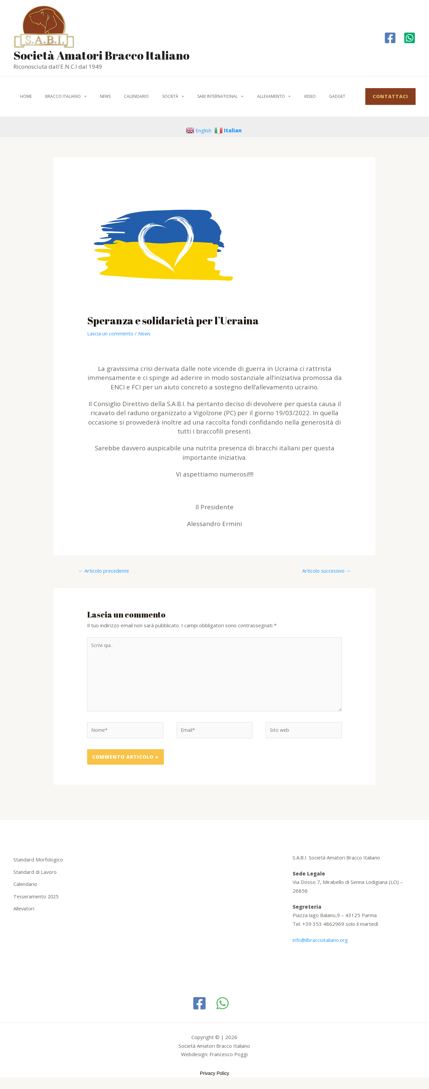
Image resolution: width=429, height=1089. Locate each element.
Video (269, 96)
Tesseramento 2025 (37, 898)
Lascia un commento (110, 333)
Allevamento (239, 96)
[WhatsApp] (222, 1007)
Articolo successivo (325, 571)
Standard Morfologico (38, 862)
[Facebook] (390, 38)
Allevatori (24, 910)
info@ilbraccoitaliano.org (320, 943)
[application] (75, 96)
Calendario (117, 96)
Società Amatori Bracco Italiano (101, 55)
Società (149, 96)
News (91, 96)
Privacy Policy (214, 1077)
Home (23, 96)
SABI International (191, 96)
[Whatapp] (410, 38)
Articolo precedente (104, 571)
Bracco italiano (57, 96)
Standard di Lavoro (35, 875)
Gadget (292, 96)
